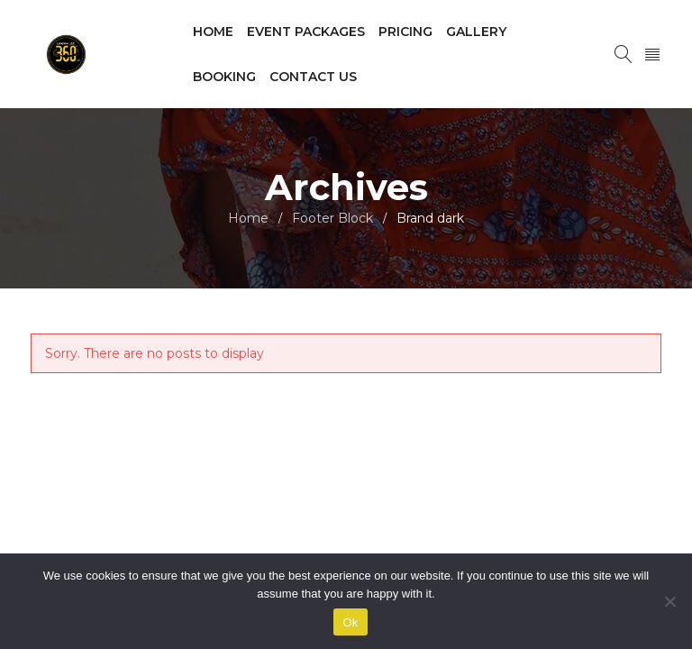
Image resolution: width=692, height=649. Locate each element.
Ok (350, 622)
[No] (669, 601)
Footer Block (332, 218)
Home (248, 218)
